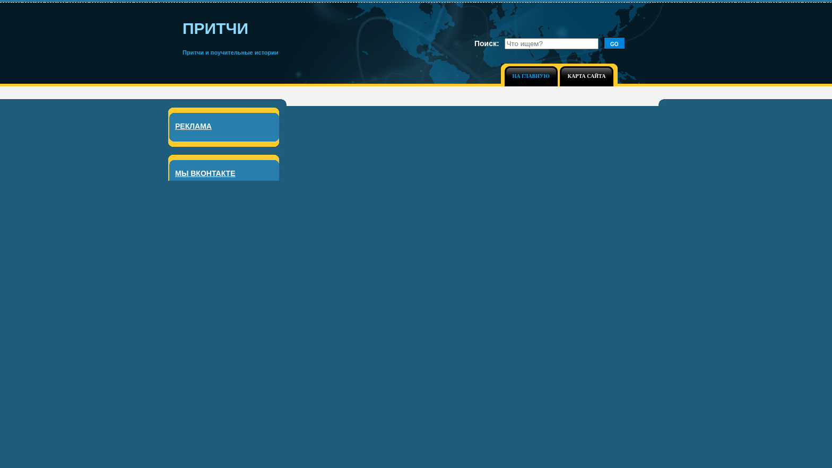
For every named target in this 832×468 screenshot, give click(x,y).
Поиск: (486, 43)
